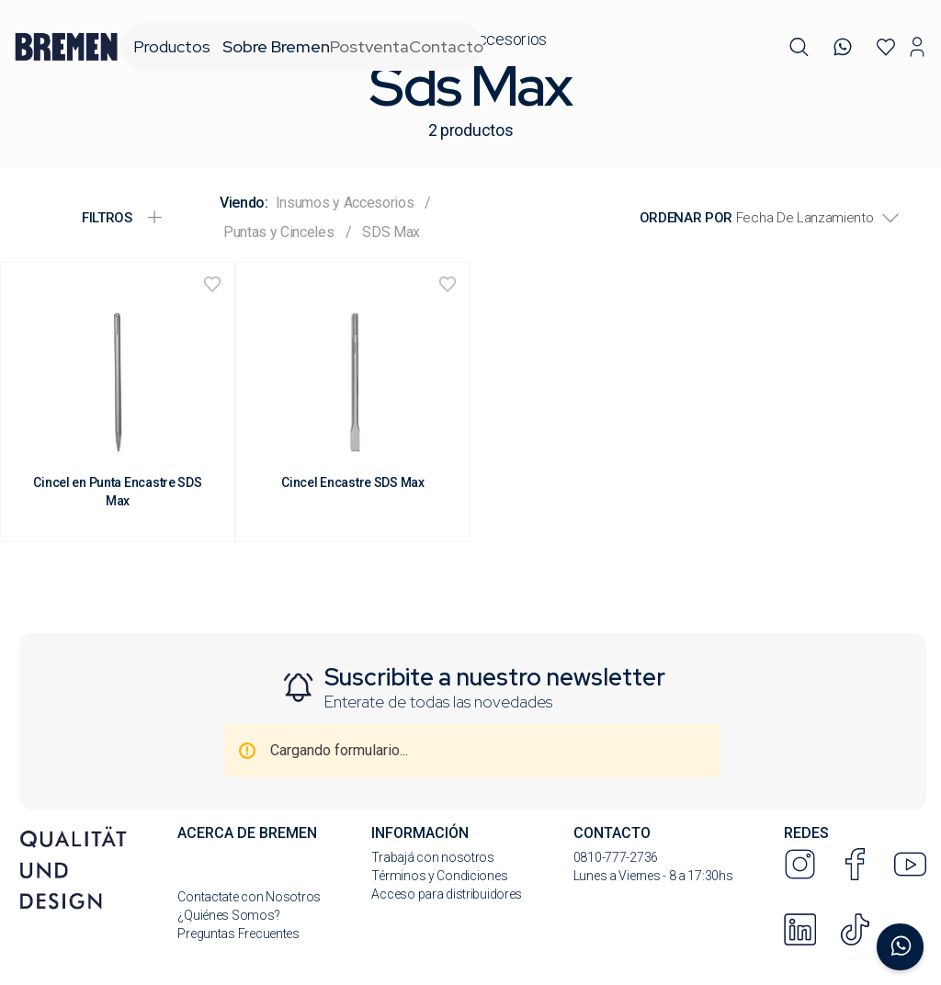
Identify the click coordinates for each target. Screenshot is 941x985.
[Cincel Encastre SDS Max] (353, 402)
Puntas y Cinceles (278, 232)
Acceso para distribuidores (446, 894)
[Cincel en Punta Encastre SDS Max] (117, 402)
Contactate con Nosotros (249, 896)
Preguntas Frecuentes (238, 933)
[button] (799, 47)
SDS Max (391, 232)
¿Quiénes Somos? (228, 915)
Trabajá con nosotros (432, 857)
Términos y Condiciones (439, 875)
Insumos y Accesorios (345, 202)
